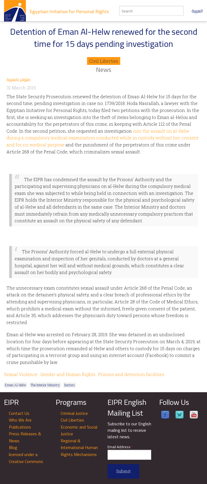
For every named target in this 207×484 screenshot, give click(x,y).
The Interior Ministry (45, 385)
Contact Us (19, 413)
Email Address (120, 447)
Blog (13, 447)
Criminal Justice (74, 413)
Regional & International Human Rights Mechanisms (79, 447)
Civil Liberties (103, 61)
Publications (20, 427)
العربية (197, 11)
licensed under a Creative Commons (26, 457)
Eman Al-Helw (15, 385)
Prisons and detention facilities (131, 374)
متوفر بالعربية (18, 79)
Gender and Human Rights (67, 374)
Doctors (69, 385)
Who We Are (20, 420)
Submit (123, 471)
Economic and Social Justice (79, 430)
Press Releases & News (25, 437)
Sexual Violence (20, 374)
